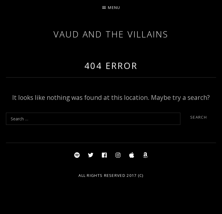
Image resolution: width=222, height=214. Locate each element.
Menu (114, 7)
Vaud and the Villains (111, 34)
